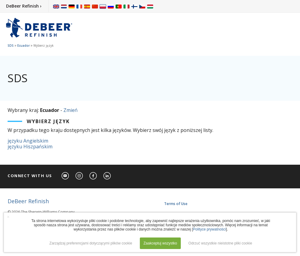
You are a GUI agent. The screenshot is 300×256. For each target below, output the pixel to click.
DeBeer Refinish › (24, 6)
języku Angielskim (28, 140)
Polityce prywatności (209, 229)
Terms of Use (175, 203)
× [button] (8, 216)
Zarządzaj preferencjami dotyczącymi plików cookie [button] (90, 243)
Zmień (70, 110)
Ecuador (23, 45)
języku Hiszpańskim (30, 146)
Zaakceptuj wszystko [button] (160, 243)
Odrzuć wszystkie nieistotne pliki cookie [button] (220, 243)
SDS (11, 45)
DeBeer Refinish (28, 201)
